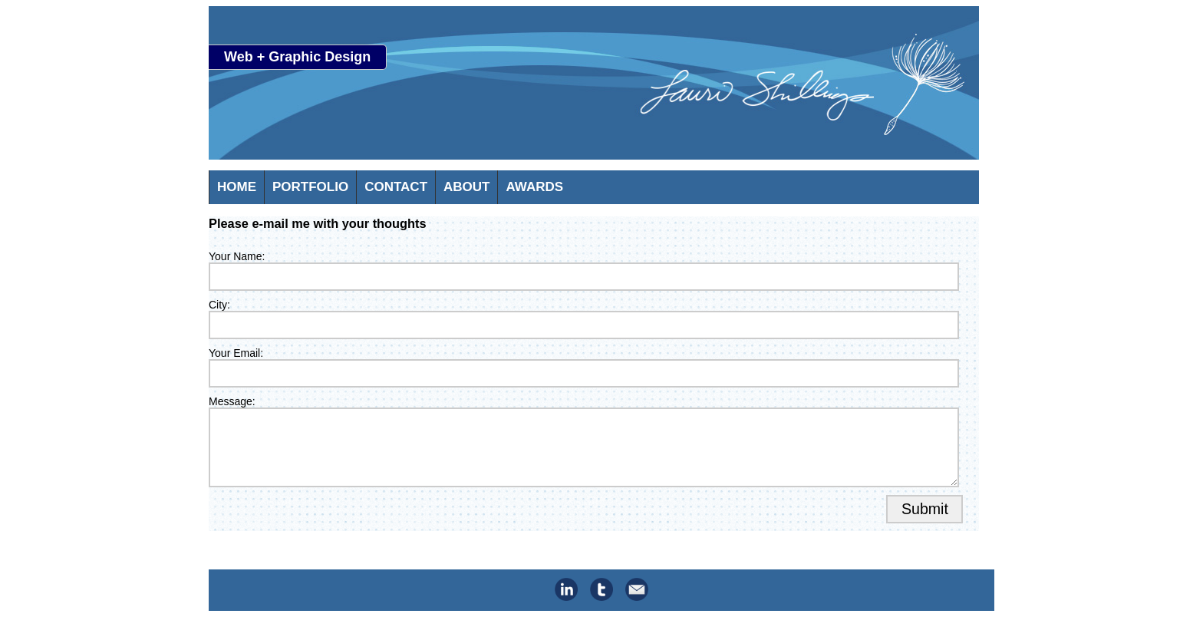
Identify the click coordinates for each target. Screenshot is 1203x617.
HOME (236, 187)
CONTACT (395, 187)
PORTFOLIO (310, 187)
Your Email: (236, 353)
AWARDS (534, 187)
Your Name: (237, 256)
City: (219, 305)
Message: (232, 401)
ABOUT (466, 187)
